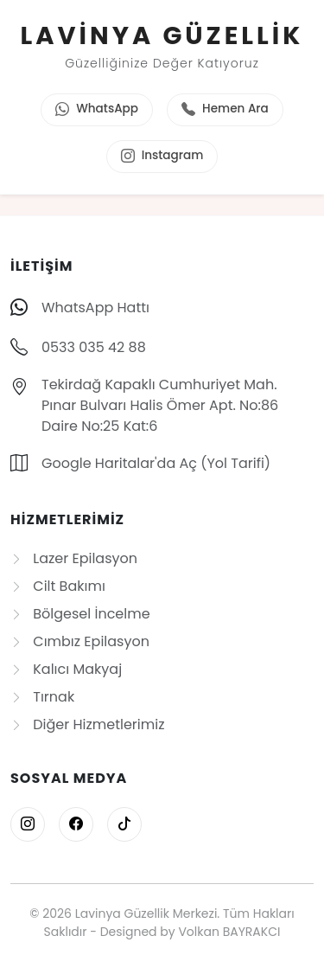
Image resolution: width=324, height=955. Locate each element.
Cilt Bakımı (57, 586)
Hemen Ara (225, 109)
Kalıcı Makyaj (66, 669)
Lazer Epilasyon (73, 558)
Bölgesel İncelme (80, 614)
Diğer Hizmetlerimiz (87, 724)
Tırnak (42, 697)
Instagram (162, 156)
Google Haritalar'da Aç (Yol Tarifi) (155, 463)
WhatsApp (96, 109)
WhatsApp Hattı (95, 307)
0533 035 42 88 (93, 347)
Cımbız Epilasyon (79, 641)
